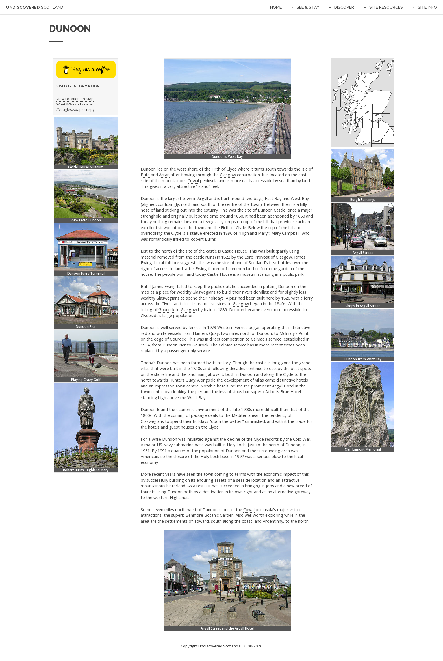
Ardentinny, (273, 521)
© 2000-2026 (250, 646)
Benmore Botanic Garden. (210, 515)
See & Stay (308, 7)
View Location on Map (75, 98)
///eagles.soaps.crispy (75, 109)
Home (276, 7)
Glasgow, (284, 257)
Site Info (427, 7)
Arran (164, 174)
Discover (344, 7)
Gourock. (178, 339)
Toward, (202, 521)
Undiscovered (34, 7)
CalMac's (259, 339)
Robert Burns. (203, 239)
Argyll (202, 198)
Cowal (193, 180)
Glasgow (228, 174)
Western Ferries (232, 327)
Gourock (166, 309)
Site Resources (386, 7)
